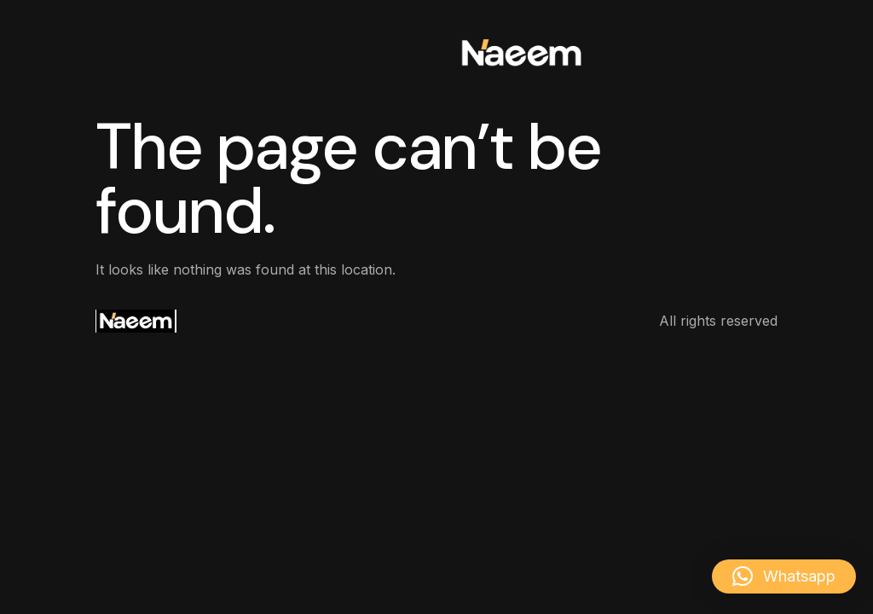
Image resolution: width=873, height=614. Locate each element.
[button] (784, 576)
